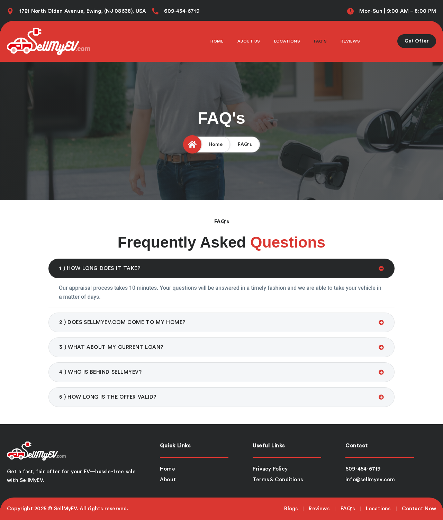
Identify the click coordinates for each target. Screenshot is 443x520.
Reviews (350, 41)
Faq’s (320, 41)
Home (217, 41)
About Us (248, 41)
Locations (287, 41)
